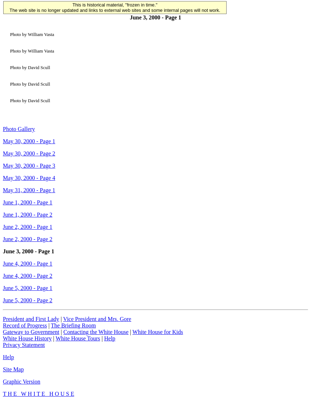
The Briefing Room (73, 325)
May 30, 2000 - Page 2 (29, 153)
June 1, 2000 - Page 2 (27, 215)
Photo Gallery (19, 129)
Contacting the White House (95, 332)
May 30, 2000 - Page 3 (29, 166)
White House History (27, 338)
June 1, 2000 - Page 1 (27, 202)
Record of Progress (25, 325)
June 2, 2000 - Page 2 (27, 239)
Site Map (13, 369)
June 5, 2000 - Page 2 (27, 300)
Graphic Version (21, 382)
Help (109, 338)
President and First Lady (31, 319)
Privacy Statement (24, 345)
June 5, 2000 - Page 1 (27, 288)
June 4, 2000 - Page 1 (27, 264)
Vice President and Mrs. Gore (97, 319)
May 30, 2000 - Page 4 (29, 178)
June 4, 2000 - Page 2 (27, 276)
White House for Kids (158, 332)
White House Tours (78, 338)
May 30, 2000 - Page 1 (29, 141)
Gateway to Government (31, 332)
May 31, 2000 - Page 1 (29, 190)
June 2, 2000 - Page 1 (27, 227)
